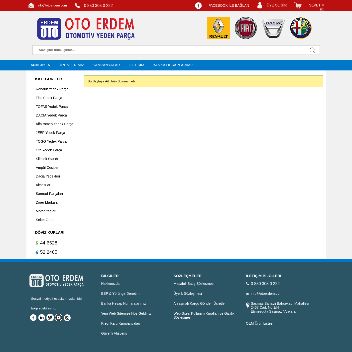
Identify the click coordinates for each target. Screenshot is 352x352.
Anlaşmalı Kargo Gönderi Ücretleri (200, 303)
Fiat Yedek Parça (49, 98)
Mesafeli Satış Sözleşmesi (194, 284)
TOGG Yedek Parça (51, 141)
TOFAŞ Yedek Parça (52, 107)
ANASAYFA (40, 65)
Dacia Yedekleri (48, 176)
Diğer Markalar (47, 202)
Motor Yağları (46, 211)
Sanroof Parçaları (49, 194)
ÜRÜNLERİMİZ (71, 65)
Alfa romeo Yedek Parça (54, 124)
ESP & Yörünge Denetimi (120, 293)
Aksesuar (43, 185)
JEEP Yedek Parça (50, 133)
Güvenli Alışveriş (114, 333)
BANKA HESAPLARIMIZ (173, 65)
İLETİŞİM (136, 65)
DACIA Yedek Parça (51, 115)
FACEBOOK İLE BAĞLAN (229, 5)
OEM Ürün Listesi (259, 323)
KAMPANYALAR (106, 65)
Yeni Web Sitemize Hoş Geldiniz (126, 313)
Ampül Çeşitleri (47, 168)
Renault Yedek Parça (52, 89)
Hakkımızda (110, 284)
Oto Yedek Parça (49, 150)
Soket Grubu (46, 220)
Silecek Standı (47, 159)
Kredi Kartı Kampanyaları (120, 323)
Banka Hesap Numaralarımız (123, 303)
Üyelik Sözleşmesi (188, 293)
